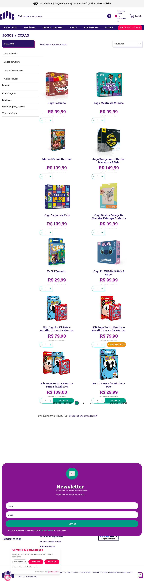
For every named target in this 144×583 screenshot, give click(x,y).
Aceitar (52, 562)
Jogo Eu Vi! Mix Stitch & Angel (108, 273)
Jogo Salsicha (57, 103)
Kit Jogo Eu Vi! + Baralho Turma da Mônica (57, 385)
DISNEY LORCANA (52, 27)
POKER (109, 27)
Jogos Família (10, 53)
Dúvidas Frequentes (50, 541)
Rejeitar (36, 562)
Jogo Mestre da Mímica (109, 103)
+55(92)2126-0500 (11, 539)
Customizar (20, 562)
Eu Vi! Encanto (56, 271)
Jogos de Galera (12, 61)
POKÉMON (29, 27)
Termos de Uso (47, 530)
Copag (23, 35)
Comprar (63, 401)
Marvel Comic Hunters (57, 159)
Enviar (72, 523)
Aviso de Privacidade (20, 567)
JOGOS (73, 27)
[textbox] (63, 16)
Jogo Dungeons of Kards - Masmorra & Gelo (108, 161)
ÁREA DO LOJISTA (130, 27)
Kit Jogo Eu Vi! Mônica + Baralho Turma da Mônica (109, 329)
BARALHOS (10, 27)
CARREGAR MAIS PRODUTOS (53, 416)
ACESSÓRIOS (91, 27)
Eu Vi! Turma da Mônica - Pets (108, 385)
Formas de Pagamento (52, 536)
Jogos (8, 35)
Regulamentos (47, 546)
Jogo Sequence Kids (57, 215)
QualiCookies (53, 572)
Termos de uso (36, 567)
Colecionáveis (11, 78)
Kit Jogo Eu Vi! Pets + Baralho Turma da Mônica (57, 329)
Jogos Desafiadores (13, 70)
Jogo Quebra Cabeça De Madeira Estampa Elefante (108, 217)
